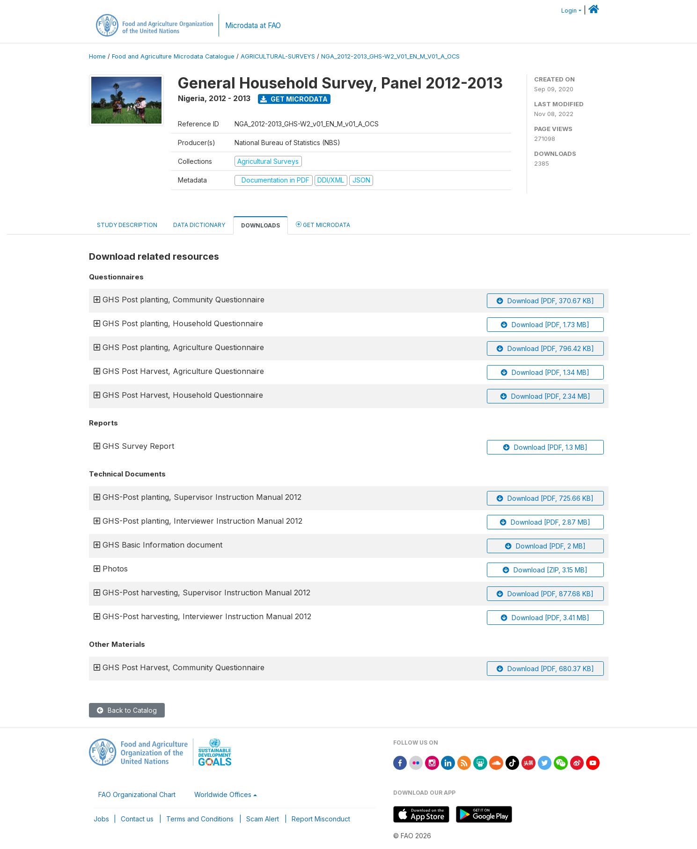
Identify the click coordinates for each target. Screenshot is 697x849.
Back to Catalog (127, 710)
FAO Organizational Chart (137, 794)
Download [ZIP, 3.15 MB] (545, 570)
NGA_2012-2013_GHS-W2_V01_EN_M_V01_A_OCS (390, 56)
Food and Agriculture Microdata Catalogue (173, 56)
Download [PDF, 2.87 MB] (545, 522)
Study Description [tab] (127, 224)
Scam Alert (262, 819)
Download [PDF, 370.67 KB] (545, 301)
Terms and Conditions (200, 819)
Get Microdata (294, 99)
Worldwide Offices (222, 794)
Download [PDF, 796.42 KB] (545, 348)
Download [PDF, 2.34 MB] (545, 396)
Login (569, 10)
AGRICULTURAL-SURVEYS (278, 56)
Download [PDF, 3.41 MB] (545, 618)
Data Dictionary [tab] (199, 224)
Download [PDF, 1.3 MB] (545, 447)
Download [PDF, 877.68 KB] (545, 594)
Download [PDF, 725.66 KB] (545, 498)
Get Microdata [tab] (323, 224)
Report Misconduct (321, 819)
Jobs (101, 819)
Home (97, 56)
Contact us (137, 819)
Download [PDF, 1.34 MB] (545, 372)
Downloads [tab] (260, 225)
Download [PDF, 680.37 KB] (545, 669)
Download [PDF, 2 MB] (545, 546)
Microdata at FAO (253, 25)
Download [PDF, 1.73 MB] (545, 325)
